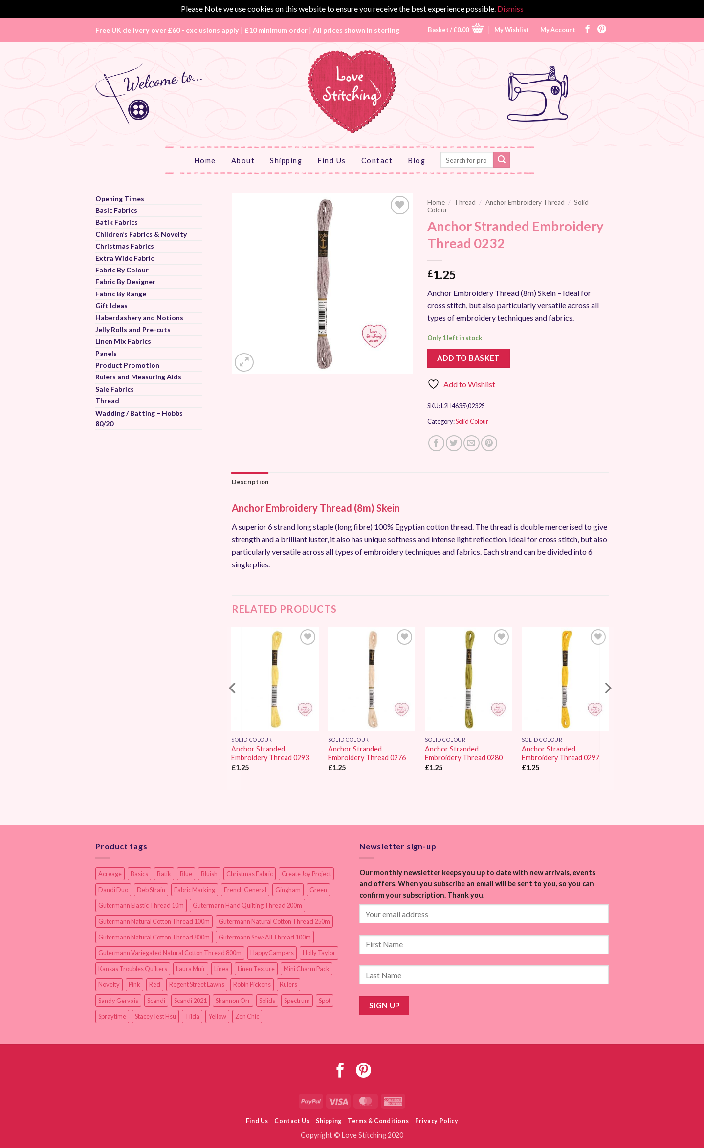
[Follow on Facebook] (587, 30)
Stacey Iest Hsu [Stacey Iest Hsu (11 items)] (155, 1016)
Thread (107, 401)
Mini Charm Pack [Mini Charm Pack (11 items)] (307, 969)
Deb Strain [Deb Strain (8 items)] (151, 890)
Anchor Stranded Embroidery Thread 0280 (464, 753)
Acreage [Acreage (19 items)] (110, 873)
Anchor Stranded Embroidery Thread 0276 (367, 753)
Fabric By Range (120, 294)
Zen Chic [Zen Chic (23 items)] (247, 1016)
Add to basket (468, 358)
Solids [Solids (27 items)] (267, 1000)
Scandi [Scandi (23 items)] (156, 1000)
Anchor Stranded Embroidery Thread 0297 (560, 753)
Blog (416, 160)
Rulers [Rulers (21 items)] (288, 984)
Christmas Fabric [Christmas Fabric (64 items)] (249, 873)
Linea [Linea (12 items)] (221, 969)
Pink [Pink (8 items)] (134, 984)
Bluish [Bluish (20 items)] (209, 873)
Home (205, 160)
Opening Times (119, 198)
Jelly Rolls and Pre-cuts (133, 329)
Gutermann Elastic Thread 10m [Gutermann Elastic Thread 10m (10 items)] (141, 905)
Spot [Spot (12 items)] (324, 1000)
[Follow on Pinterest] (601, 30)
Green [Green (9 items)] (318, 890)
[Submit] (501, 160)
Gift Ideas (111, 305)
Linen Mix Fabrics (123, 341)
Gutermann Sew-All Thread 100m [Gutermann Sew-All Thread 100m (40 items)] (265, 937)
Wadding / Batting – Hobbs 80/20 (139, 418)
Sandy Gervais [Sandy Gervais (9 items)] (118, 1000)
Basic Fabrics (116, 210)
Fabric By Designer (125, 281)
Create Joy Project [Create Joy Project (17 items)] (306, 873)
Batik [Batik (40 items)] (164, 873)
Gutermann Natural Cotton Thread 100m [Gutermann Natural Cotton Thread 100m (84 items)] (154, 921)
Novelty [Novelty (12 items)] (109, 984)
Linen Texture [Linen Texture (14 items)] (256, 969)
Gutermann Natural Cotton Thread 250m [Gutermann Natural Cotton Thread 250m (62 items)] (274, 921)
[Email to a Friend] (471, 443)
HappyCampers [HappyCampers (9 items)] (272, 953)
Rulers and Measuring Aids (138, 377)
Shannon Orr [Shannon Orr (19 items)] (233, 1000)
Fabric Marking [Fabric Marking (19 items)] (194, 890)
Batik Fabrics (116, 222)
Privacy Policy (437, 1121)
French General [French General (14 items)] (245, 890)
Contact (377, 160)
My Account (557, 30)
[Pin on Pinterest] (489, 443)
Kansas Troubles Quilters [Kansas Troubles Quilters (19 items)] (132, 969)
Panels (106, 353)
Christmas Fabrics (124, 246)
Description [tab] (250, 482)
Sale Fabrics (114, 389)
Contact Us (291, 1121)
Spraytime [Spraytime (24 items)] (112, 1016)
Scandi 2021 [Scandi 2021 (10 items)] (190, 1000)
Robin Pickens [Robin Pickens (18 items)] (252, 984)
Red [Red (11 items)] (154, 984)
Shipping (286, 160)
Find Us (331, 160)
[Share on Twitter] (454, 443)
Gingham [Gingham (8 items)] (288, 890)
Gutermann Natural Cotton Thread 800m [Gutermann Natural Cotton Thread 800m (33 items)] (154, 937)
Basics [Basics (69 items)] (139, 873)
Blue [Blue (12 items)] (186, 873)
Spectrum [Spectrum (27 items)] (297, 1000)
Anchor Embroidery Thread (525, 202)
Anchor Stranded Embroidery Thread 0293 (270, 753)
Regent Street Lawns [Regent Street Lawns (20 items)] (196, 984)
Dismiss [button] (510, 8)
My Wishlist (511, 30)
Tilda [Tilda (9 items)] (192, 1016)
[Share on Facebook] (436, 443)
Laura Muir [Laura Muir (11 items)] (190, 969)
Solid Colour (472, 421)
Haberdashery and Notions (139, 317)
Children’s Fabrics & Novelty (141, 234)
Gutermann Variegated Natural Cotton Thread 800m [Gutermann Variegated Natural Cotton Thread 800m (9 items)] (170, 953)
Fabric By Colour (122, 270)
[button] (456, 30)
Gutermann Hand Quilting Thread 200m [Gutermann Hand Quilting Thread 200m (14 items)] (247, 905)
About (243, 160)
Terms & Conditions (378, 1121)
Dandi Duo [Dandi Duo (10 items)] (113, 890)
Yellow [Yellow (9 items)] (217, 1016)
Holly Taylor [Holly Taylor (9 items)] (319, 953)
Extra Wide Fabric (124, 258)
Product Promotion (127, 365)
